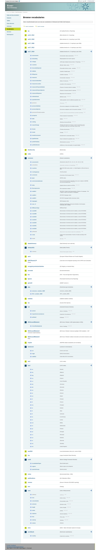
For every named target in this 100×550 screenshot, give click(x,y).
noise (29, 474)
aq (28, 31)
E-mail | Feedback (11, 545)
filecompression (36, 188)
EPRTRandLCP (32, 260)
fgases (30, 278)
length (33, 507)
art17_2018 (31, 51)
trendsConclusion (36, 135)
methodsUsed (35, 96)
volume (34, 523)
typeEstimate (35, 138)
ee (32, 390)
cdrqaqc (34, 61)
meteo (33, 510)
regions (34, 466)
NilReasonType (35, 207)
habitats (34, 71)
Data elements (10, 23)
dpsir (33, 178)
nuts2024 (34, 228)
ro (32, 434)
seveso (30, 482)
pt (32, 431)
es (32, 396)
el (32, 393)
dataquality (31, 247)
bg (32, 375)
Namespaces (10, 34)
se (32, 437)
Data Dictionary (18, 12)
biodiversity (31, 150)
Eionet (13, 12)
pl (32, 428)
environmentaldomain (37, 181)
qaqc (33, 118)
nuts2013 (34, 219)
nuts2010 (34, 216)
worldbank (31, 532)
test (29, 486)
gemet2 (30, 283)
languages (34, 201)
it (32, 410)
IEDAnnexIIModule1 (33, 322)
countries (34, 64)
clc (33, 350)
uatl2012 (34, 356)
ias (29, 302)
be (32, 372)
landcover (31, 346)
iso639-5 (34, 198)
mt (32, 422)
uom (29, 490)
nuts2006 (34, 213)
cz (32, 381)
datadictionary (32, 243)
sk (32, 443)
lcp (29, 455)
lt (32, 413)
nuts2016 (34, 222)
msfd (29, 459)
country (34, 535)
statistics (34, 513)
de (32, 384)
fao (29, 274)
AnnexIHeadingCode (37, 326)
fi (32, 399)
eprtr (29, 256)
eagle (33, 353)
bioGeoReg (34, 58)
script (33, 234)
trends (33, 132)
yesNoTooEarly (35, 141)
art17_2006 (31, 43)
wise (29, 527)
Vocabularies (10, 29)
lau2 (29, 365)
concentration (35, 500)
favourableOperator (36, 68)
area (33, 497)
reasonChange (35, 125)
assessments (35, 55)
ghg (29, 287)
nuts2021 (34, 225)
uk (32, 446)
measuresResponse (37, 93)
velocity (34, 519)
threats (33, 129)
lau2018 (30, 451)
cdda (29, 154)
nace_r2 (34, 204)
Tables (8, 20)
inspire (30, 342)
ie (32, 408)
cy (32, 378)
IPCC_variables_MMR (37, 293)
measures (34, 77)
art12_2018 (31, 39)
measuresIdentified (36, 80)
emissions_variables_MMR (38, 291)
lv (32, 419)
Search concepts (40, 26)
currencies (34, 174)
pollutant (34, 317)
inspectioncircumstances (38, 314)
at (32, 369)
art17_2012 (31, 47)
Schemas (9, 26)
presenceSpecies (36, 109)
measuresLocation (36, 83)
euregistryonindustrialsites (36, 266)
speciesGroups (35, 469)
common (30, 158)
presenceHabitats (36, 106)
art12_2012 (31, 35)
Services (9, 31)
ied (29, 307)
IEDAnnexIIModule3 (33, 331)
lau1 (29, 361)
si (32, 440)
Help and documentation (13, 15)
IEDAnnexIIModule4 (33, 336)
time (33, 516)
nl (32, 425)
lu (32, 416)
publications (31, 478)
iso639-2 (34, 191)
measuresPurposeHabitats (38, 87)
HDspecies (34, 74)
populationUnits (36, 99)
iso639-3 (34, 195)
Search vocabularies (29, 26)
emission (34, 504)
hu (32, 405)
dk (32, 387)
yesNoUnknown (36, 144)
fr (32, 402)
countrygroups (35, 172)
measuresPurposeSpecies (38, 90)
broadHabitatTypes (36, 463)
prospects (34, 115)
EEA (13, 1)
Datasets (9, 18)
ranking (34, 121)
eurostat (30, 270)
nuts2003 (34, 210)
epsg (33, 185)
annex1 (34, 310)
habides (30, 298)
